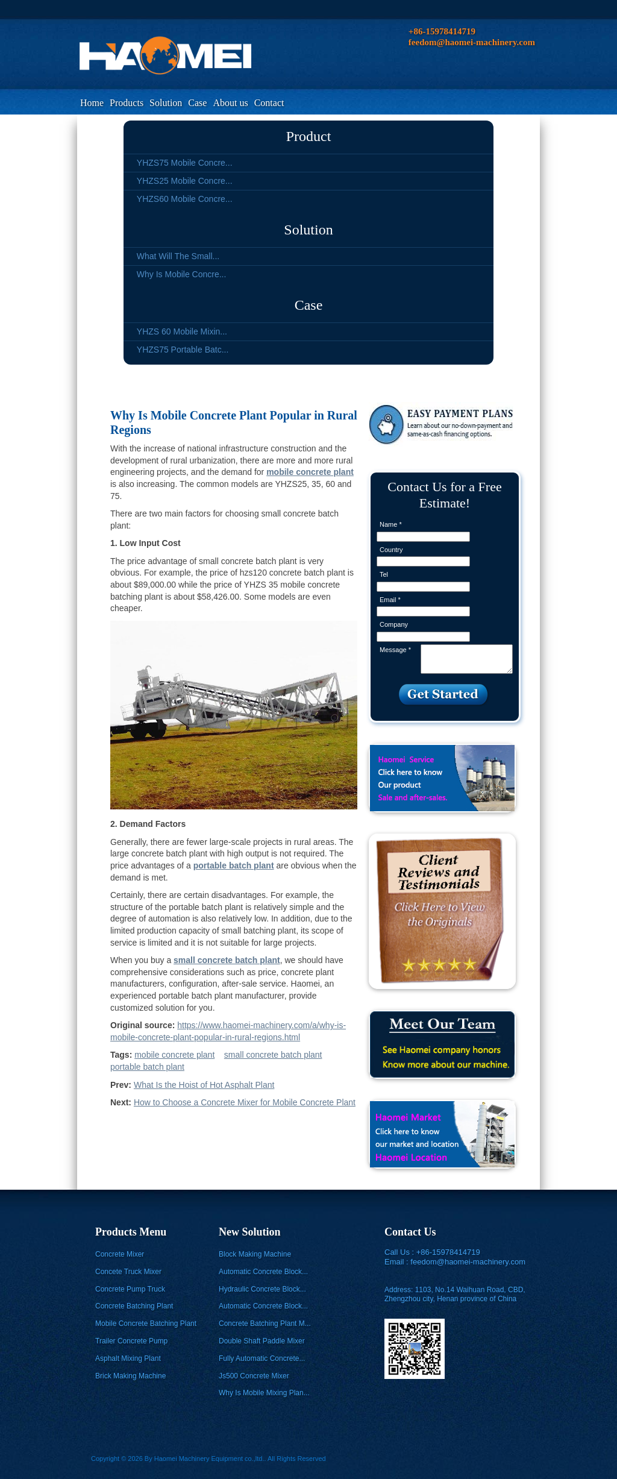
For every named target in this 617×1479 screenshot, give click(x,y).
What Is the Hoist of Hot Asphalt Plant (204, 1085)
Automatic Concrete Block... (263, 1271)
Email (390, 599)
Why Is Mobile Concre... (182, 274)
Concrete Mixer (119, 1254)
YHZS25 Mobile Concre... (185, 181)
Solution (165, 103)
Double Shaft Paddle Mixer (262, 1341)
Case (197, 103)
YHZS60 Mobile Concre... (185, 199)
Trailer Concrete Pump (131, 1341)
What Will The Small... (178, 256)
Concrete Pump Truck (130, 1289)
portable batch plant (147, 1067)
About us (230, 103)
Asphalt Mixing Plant (128, 1358)
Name (391, 524)
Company (394, 624)
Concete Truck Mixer (128, 1271)
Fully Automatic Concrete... (262, 1358)
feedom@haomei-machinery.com (467, 1261)
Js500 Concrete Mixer (254, 1376)
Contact (269, 103)
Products (126, 103)
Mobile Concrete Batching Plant (145, 1323)
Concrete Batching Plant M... (265, 1323)
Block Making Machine (255, 1254)
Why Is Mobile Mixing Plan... (264, 1393)
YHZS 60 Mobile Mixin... (182, 331)
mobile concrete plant (174, 1055)
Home (92, 103)
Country (391, 549)
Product (308, 136)
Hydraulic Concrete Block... (262, 1289)
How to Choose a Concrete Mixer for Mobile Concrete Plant (244, 1102)
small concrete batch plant (273, 1055)
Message (395, 649)
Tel (384, 574)
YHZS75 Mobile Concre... (185, 163)
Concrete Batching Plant (134, 1306)
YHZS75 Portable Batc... (183, 349)
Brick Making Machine (130, 1376)
